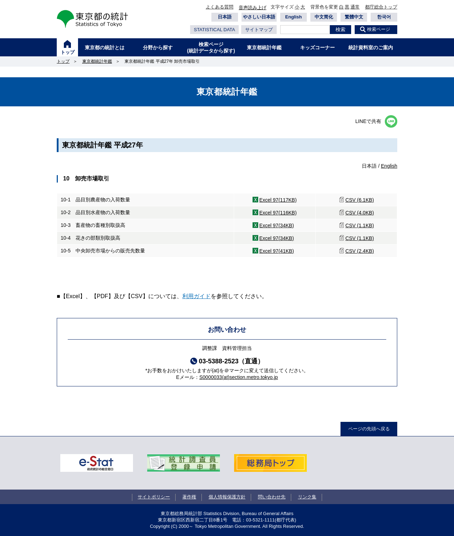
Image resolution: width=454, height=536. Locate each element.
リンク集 (307, 496)
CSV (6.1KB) (359, 200)
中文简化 (324, 16)
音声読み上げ (252, 7)
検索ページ (378, 29)
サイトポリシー (154, 496)
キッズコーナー (317, 47)
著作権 (189, 496)
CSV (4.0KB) (359, 213)
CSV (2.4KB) (359, 251)
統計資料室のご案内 (370, 47)
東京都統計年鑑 (264, 47)
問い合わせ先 (272, 496)
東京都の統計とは (104, 47)
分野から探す (158, 47)
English (293, 16)
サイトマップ (259, 29)
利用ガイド (196, 296)
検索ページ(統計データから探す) (211, 47)
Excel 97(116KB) (278, 213)
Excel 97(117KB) (278, 200)
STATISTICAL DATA (214, 29)
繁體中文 (354, 16)
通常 (355, 7)
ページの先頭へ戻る (369, 428)
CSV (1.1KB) (359, 225)
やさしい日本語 (259, 16)
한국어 (384, 16)
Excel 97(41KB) (276, 251)
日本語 (225, 16)
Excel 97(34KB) (276, 225)
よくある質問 (219, 7)
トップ (67, 52)
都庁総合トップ (381, 7)
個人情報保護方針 (227, 496)
